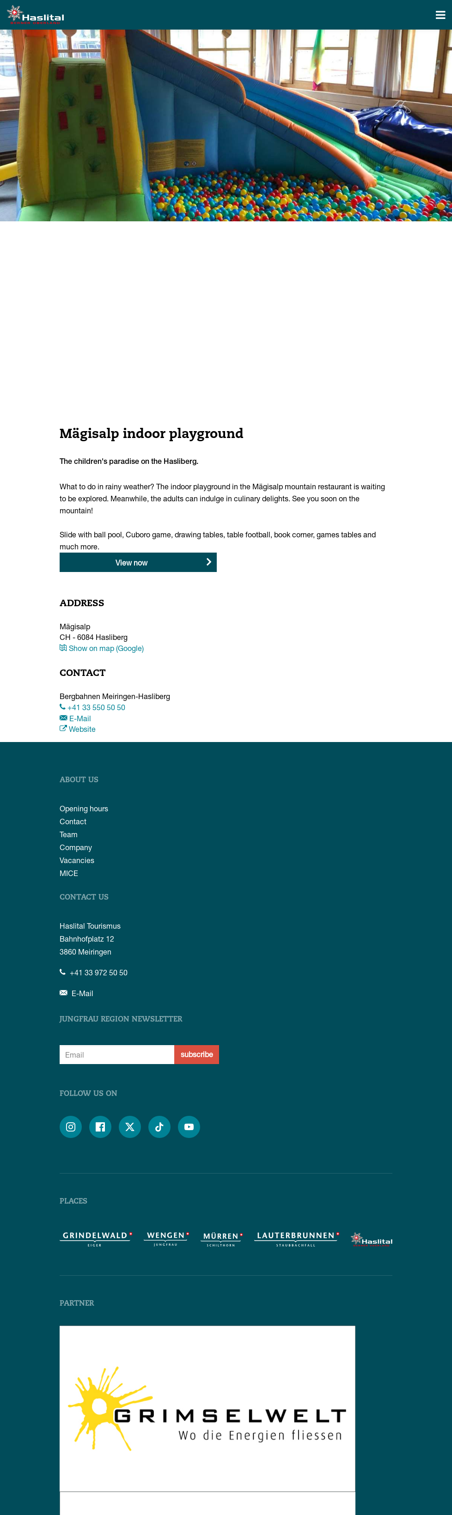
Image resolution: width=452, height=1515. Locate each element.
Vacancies (77, 860)
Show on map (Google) (102, 648)
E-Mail (75, 718)
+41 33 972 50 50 (94, 972)
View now (131, 562)
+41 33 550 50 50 (92, 707)
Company (76, 847)
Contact (73, 821)
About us (79, 780)
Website (78, 728)
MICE (69, 873)
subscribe (197, 1054)
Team (69, 834)
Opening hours (84, 808)
